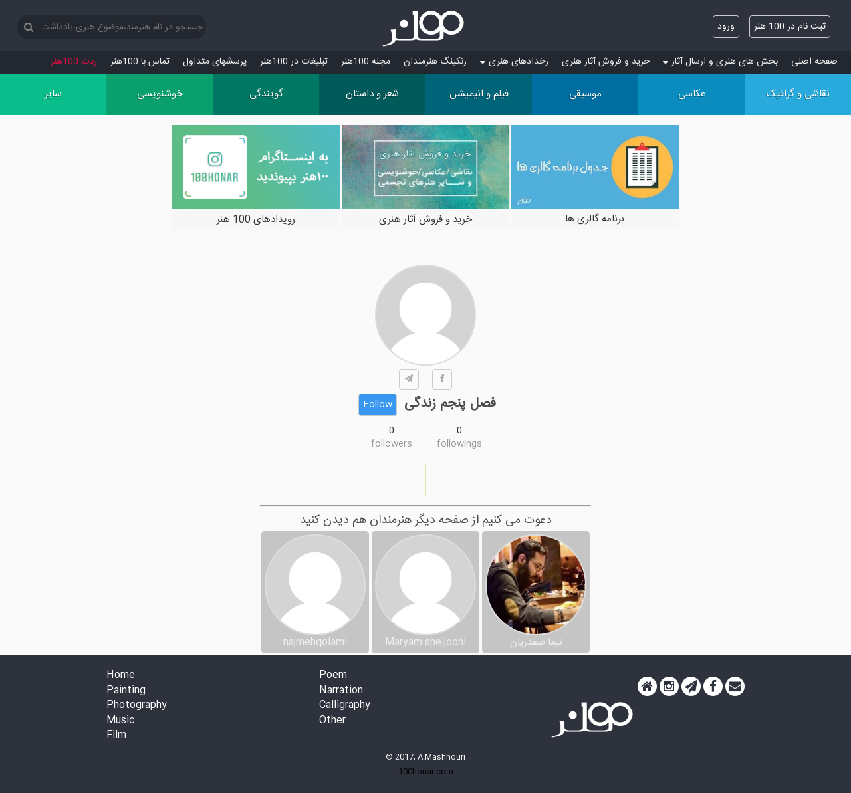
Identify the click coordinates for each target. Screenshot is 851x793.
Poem (333, 675)
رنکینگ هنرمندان (435, 62)
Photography (136, 705)
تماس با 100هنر (140, 62)
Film (116, 735)
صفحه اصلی (814, 62)
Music (120, 721)
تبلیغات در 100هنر (294, 62)
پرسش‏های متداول (215, 62)
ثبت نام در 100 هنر (790, 27)
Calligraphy (344, 705)
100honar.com (425, 772)
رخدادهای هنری (514, 62)
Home (120, 675)
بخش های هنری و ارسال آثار (720, 62)
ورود (726, 27)
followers (391, 444)
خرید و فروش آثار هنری (606, 62)
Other (332, 721)
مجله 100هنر (365, 62)
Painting (126, 691)
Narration (341, 691)
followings (459, 444)
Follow (377, 405)
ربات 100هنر (74, 62)
